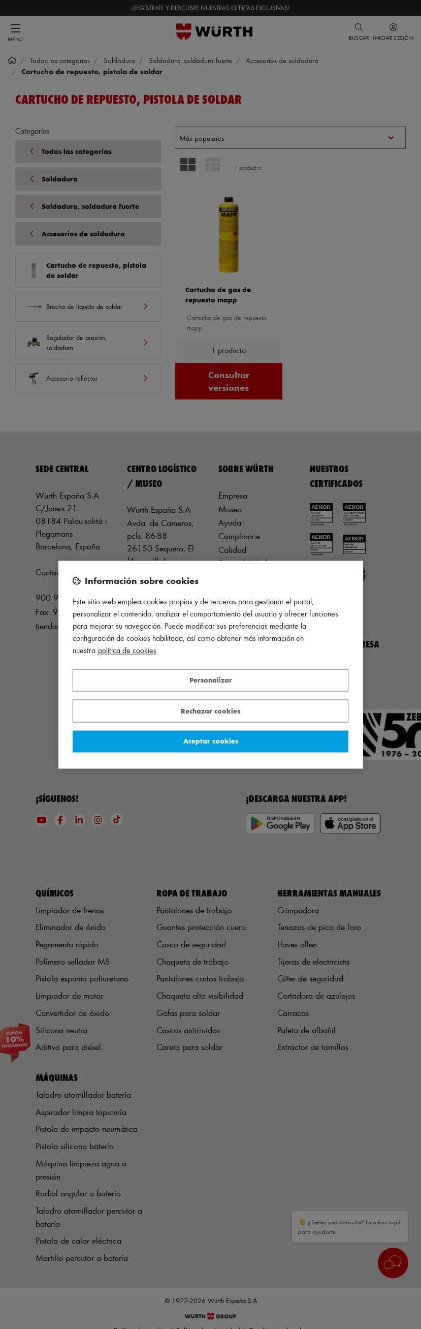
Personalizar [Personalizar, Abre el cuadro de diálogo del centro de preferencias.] (210, 680)
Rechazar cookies (210, 710)
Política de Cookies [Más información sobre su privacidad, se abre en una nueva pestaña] (127, 650)
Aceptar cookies (210, 741)
